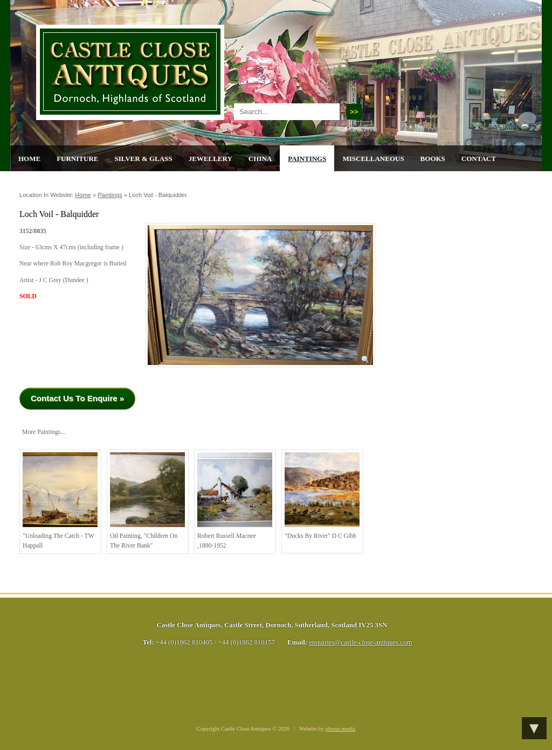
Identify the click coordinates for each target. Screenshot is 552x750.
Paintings (307, 159)
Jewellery (210, 159)
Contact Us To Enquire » (77, 398)
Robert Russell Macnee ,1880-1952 (234, 500)
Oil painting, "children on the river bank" (147, 500)
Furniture (77, 159)
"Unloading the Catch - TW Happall (60, 500)
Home (29, 159)
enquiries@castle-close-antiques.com (360, 642)
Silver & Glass (143, 159)
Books (432, 159)
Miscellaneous (373, 159)
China (260, 159)
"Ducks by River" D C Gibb (322, 495)
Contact (478, 159)
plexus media (341, 729)
